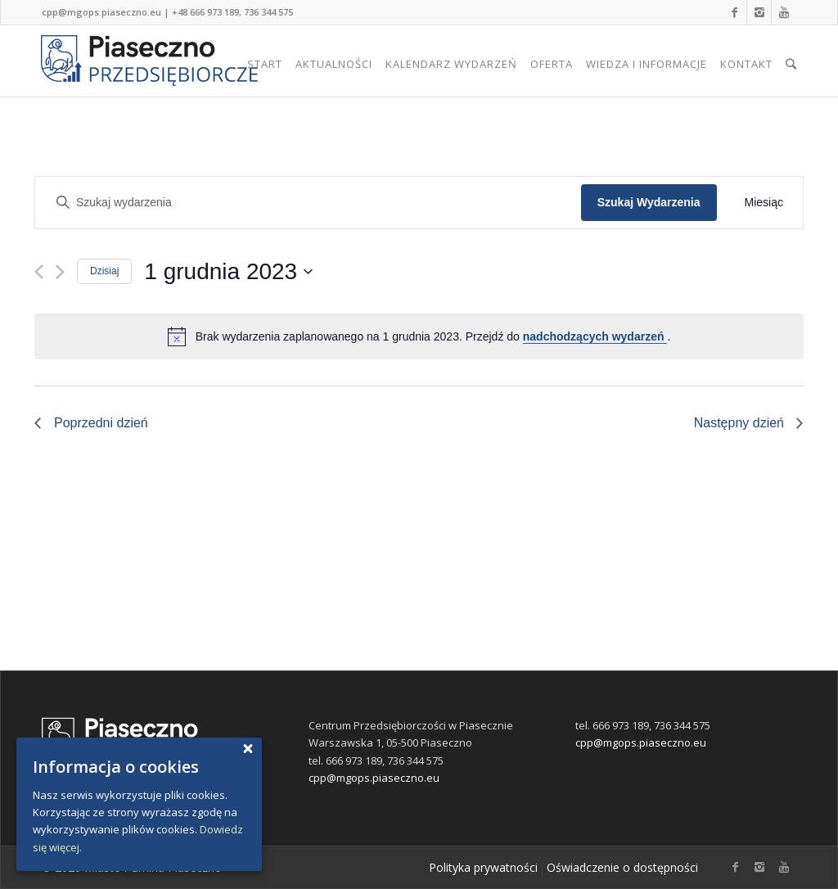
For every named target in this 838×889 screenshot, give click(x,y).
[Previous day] (38, 271)
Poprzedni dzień (101, 423)
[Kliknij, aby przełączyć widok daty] (228, 271)
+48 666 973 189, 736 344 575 (232, 12)
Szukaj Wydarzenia (649, 202)
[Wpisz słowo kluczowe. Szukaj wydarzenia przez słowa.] (312, 202)
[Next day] (60, 271)
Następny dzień (739, 423)
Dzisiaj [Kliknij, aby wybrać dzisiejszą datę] (104, 271)
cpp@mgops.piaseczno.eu (101, 12)
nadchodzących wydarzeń (595, 336)
